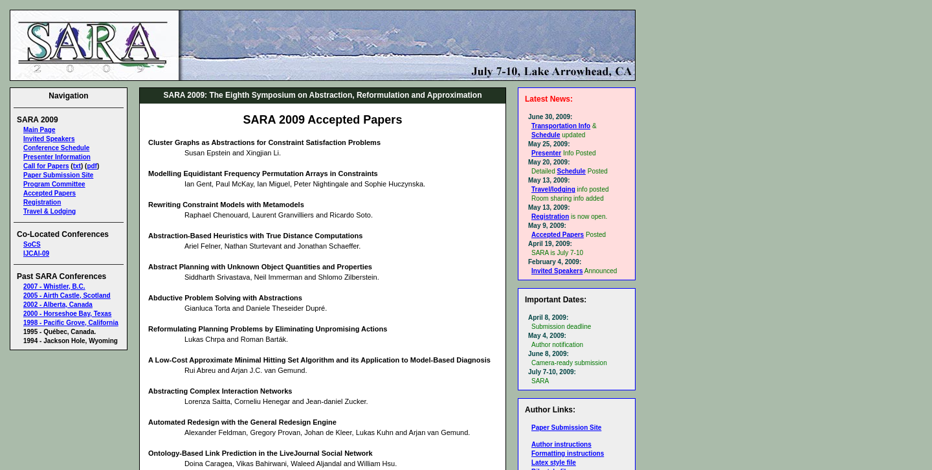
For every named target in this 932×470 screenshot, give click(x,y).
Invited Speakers (48, 138)
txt (77, 166)
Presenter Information (57, 157)
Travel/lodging (553, 189)
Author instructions (561, 444)
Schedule (545, 135)
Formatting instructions (567, 453)
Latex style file (553, 462)
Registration (42, 202)
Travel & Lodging (49, 211)
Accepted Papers (49, 193)
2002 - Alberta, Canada (58, 304)
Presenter (546, 153)
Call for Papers (46, 166)
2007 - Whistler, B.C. (54, 286)
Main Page (39, 129)
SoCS (32, 244)
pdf (92, 166)
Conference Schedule (56, 147)
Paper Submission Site (58, 175)
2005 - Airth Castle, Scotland (67, 295)
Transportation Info (560, 125)
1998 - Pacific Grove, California (70, 322)
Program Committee (54, 184)
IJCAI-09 (36, 253)
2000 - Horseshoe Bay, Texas (67, 313)
